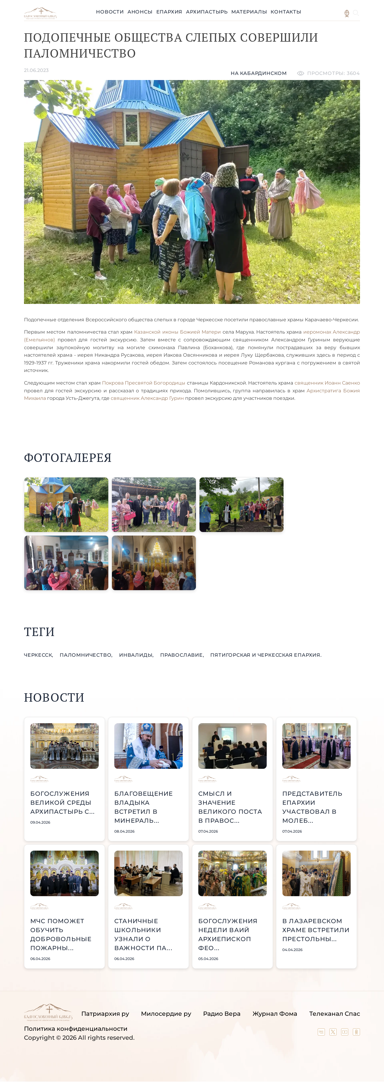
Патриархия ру (105, 1013)
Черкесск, (39, 655)
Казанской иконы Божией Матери (177, 332)
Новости (110, 12)
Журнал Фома (275, 1013)
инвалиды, (137, 655)
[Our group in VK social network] (322, 1033)
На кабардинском (259, 73)
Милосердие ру (166, 1013)
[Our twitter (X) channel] (333, 1033)
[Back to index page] (40, 17)
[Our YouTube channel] (345, 1033)
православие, (183, 655)
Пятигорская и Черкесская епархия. (266, 655)
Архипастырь (207, 12)
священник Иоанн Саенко (327, 383)
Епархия (169, 12)
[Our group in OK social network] (356, 1033)
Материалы (249, 12)
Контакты (286, 12)
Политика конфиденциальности (76, 1028)
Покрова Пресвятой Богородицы (143, 383)
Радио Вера (222, 1013)
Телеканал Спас (334, 1013)
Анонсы (140, 12)
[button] (66, 504)
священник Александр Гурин (148, 398)
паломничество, (87, 655)
